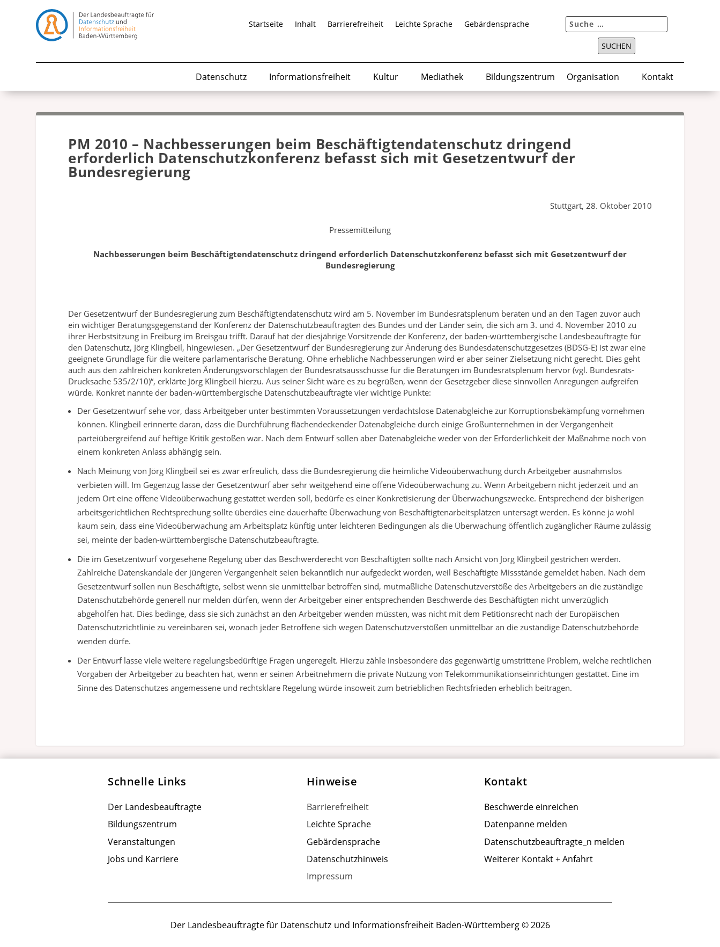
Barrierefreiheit (355, 24)
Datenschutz (221, 77)
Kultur (385, 77)
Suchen (617, 46)
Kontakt (657, 77)
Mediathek (442, 77)
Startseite (266, 24)
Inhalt (305, 24)
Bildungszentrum (520, 77)
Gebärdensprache (496, 24)
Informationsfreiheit (310, 77)
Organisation (593, 77)
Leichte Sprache (423, 24)
